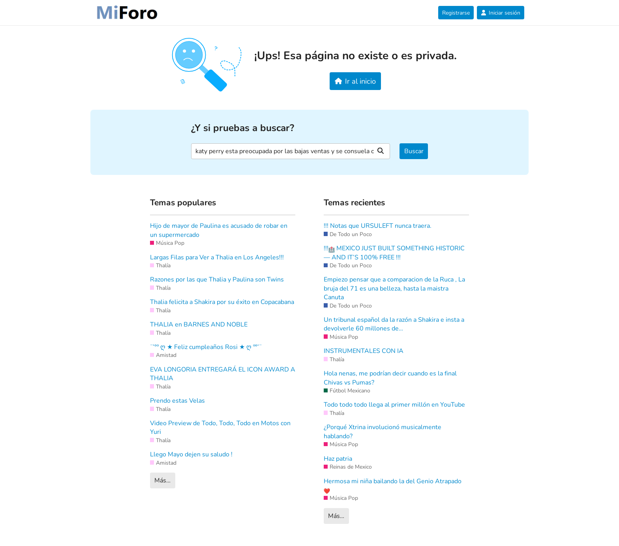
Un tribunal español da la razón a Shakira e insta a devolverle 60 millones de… (394, 324)
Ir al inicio (355, 81)
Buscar (414, 151)
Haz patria (338, 458)
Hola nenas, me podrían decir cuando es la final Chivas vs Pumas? (390, 378)
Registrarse (456, 13)
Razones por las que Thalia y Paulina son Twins (217, 279)
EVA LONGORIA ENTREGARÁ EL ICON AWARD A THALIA (222, 374)
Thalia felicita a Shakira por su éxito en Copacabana (222, 302)
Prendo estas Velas (177, 400)
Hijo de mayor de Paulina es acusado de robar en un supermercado (218, 230)
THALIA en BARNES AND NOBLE (199, 324)
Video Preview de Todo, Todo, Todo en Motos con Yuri (220, 427)
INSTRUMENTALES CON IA (363, 351)
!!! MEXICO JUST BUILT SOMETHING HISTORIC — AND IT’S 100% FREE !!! (394, 252)
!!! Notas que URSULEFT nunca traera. (377, 225)
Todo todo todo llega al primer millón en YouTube (394, 404)
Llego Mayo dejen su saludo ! (191, 454)
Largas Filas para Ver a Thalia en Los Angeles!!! (217, 257)
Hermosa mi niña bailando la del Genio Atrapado (392, 485)
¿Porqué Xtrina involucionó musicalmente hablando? (382, 431)
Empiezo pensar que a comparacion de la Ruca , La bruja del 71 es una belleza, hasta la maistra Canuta (394, 288)
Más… (162, 480)
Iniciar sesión (500, 13)
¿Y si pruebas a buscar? (242, 128)
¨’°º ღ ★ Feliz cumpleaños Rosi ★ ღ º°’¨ (206, 347)
